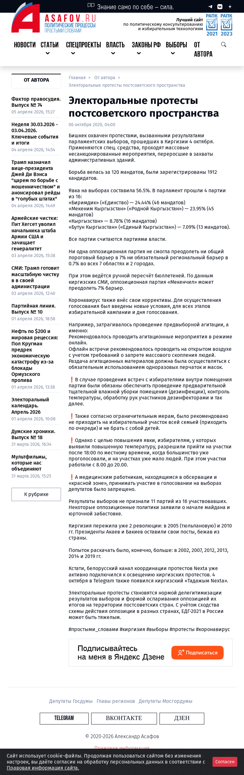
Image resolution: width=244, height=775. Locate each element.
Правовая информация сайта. (43, 768)
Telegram (85, 718)
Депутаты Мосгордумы (166, 701)
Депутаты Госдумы (71, 701)
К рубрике (36, 494)
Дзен (160, 718)
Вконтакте (124, 718)
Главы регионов (116, 701)
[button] (51, 50)
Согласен (224, 762)
